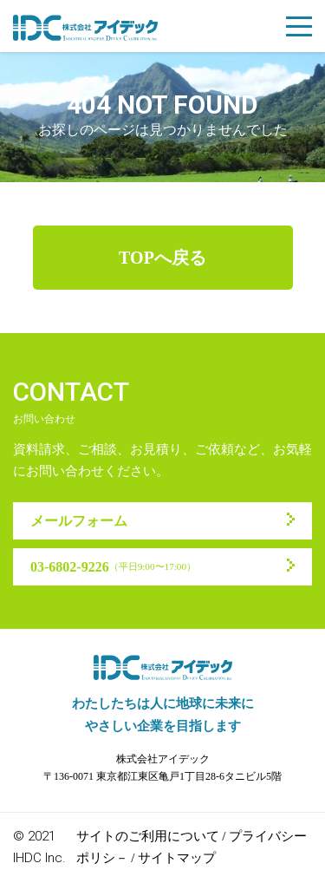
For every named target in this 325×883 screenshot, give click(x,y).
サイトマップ (177, 858)
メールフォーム (78, 520)
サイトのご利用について (147, 836)
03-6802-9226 (113, 567)
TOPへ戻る (162, 257)
